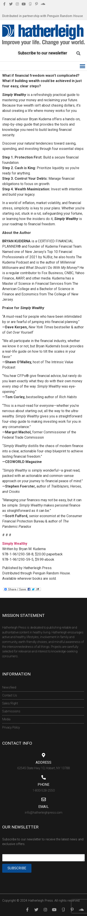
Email (43, 807)
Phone (43, 784)
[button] (82, 66)
